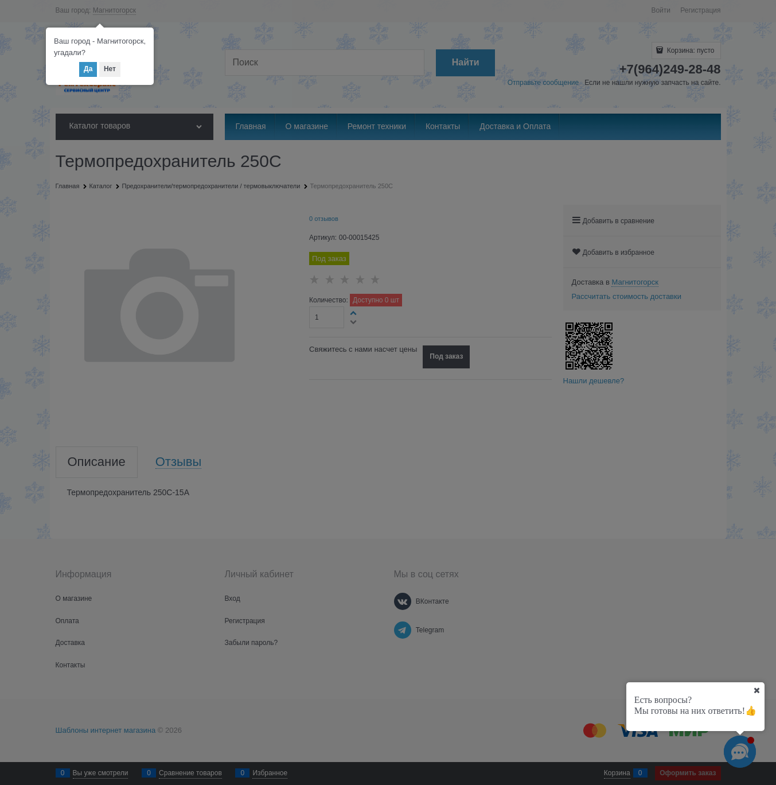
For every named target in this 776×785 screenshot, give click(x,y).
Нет (110, 69)
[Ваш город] (756, 690)
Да (88, 69)
